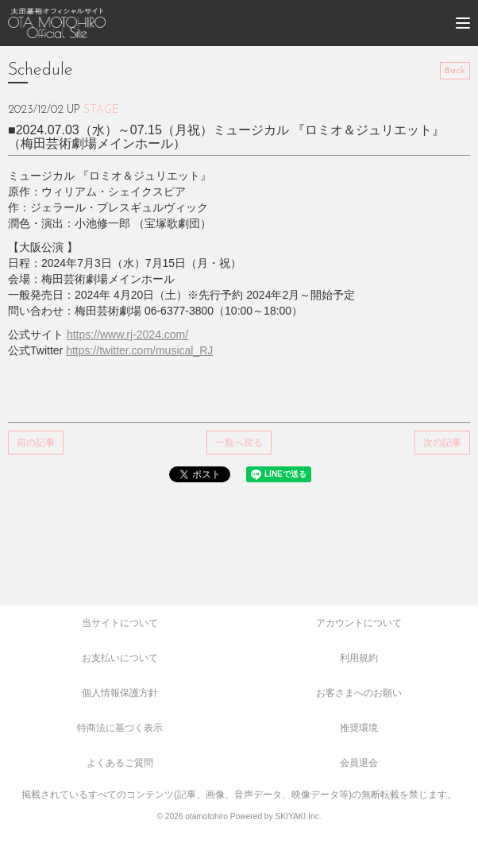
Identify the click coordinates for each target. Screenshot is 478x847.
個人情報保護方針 (120, 692)
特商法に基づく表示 (120, 727)
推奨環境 (359, 727)
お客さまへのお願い (359, 692)
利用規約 (359, 657)
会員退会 (359, 762)
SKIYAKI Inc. (298, 816)
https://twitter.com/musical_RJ (139, 350)
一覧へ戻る (239, 442)
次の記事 (442, 442)
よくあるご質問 (120, 762)
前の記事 (36, 442)
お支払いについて (120, 657)
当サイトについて (120, 622)
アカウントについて (359, 622)
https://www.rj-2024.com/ (127, 334)
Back (455, 70)
